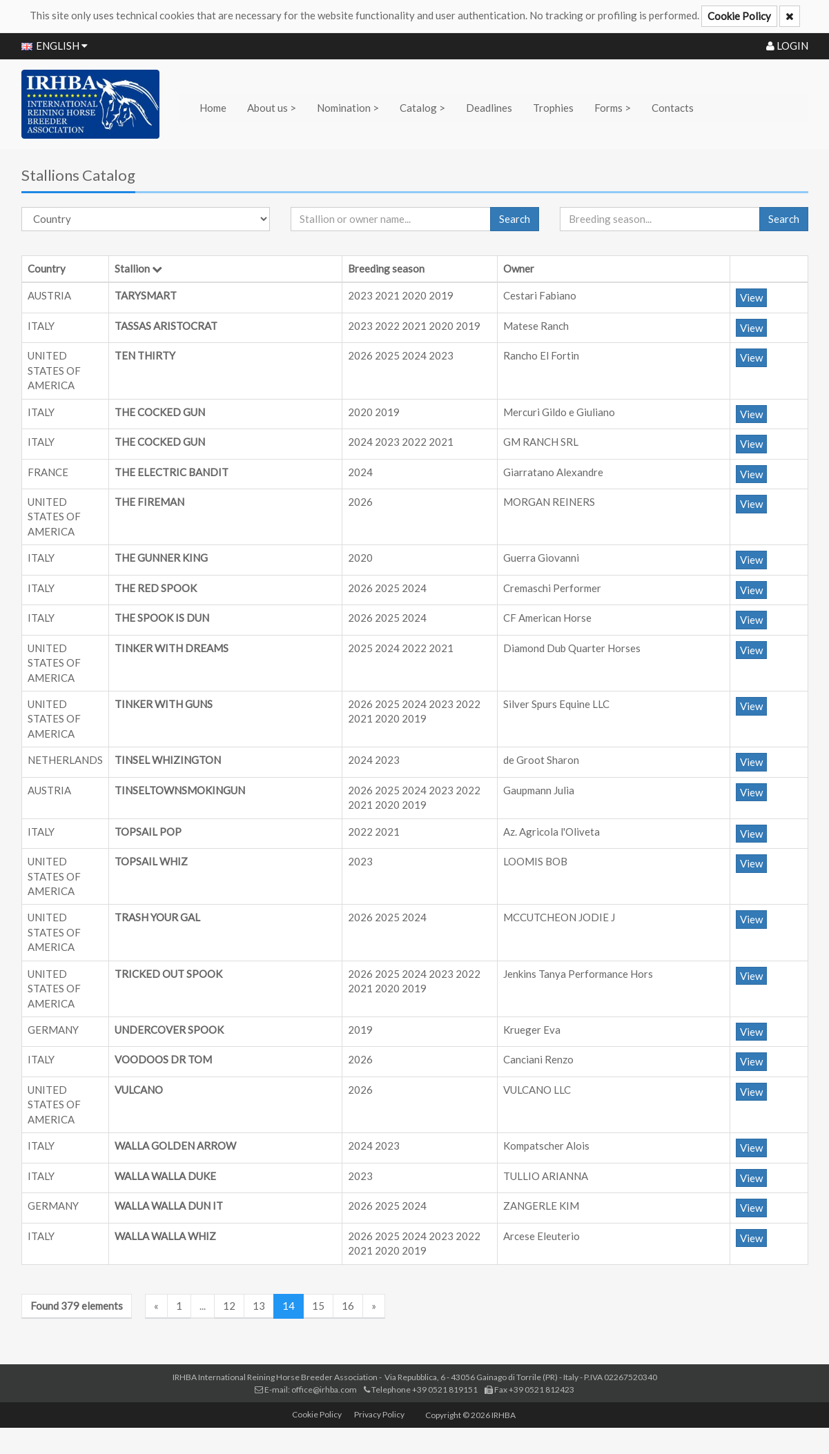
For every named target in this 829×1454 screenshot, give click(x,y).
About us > (271, 107)
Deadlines (489, 107)
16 (348, 1305)
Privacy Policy (379, 1414)
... (202, 1305)
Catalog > (422, 107)
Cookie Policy (739, 16)
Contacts (673, 107)
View (751, 297)
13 (259, 1305)
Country (47, 268)
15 (318, 1305)
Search (514, 219)
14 (288, 1305)
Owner (518, 268)
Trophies (553, 107)
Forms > (612, 107)
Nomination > (348, 107)
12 (229, 1305)
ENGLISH (54, 45)
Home (212, 107)
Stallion (132, 268)
